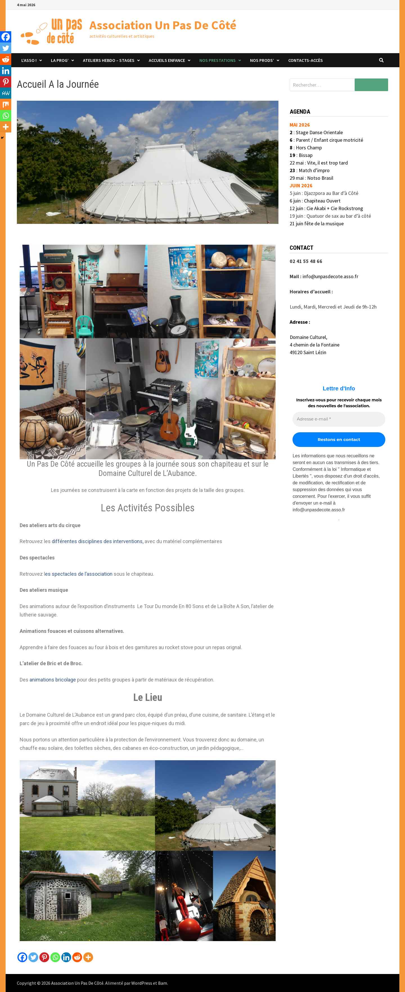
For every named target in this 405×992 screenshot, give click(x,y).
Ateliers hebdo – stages (108, 60)
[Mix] (5, 104)
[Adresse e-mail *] (338, 419)
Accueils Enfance (167, 60)
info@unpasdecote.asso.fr (330, 276)
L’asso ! (29, 60)
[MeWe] (5, 93)
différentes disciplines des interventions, (97, 541)
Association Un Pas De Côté (163, 25)
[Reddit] (77, 957)
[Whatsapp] (55, 957)
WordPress (141, 983)
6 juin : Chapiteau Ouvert (315, 200)
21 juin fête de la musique (317, 223)
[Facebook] (22, 957)
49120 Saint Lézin (308, 352)
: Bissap (301, 155)
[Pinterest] (44, 957)
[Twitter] (33, 957)
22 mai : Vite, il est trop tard (319, 162)
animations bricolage (52, 680)
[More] (88, 957)
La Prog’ (60, 60)
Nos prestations (217, 60)
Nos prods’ (262, 60)
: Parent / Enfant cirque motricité (326, 140)
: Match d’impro (310, 170)
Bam (162, 983)
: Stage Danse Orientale (316, 132)
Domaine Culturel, (308, 337)
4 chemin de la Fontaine (314, 344)
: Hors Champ (306, 147)
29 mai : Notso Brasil (312, 178)
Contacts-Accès (305, 60)
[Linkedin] (66, 957)
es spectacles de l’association (78, 574)
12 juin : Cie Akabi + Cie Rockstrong (327, 208)
